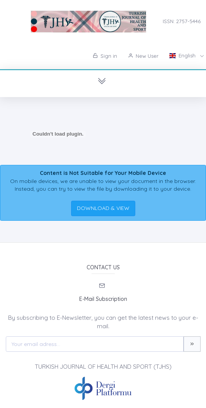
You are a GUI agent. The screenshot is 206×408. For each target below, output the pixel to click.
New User (143, 56)
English (183, 55)
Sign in (105, 56)
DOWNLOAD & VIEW (103, 208)
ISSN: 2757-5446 (182, 21)
